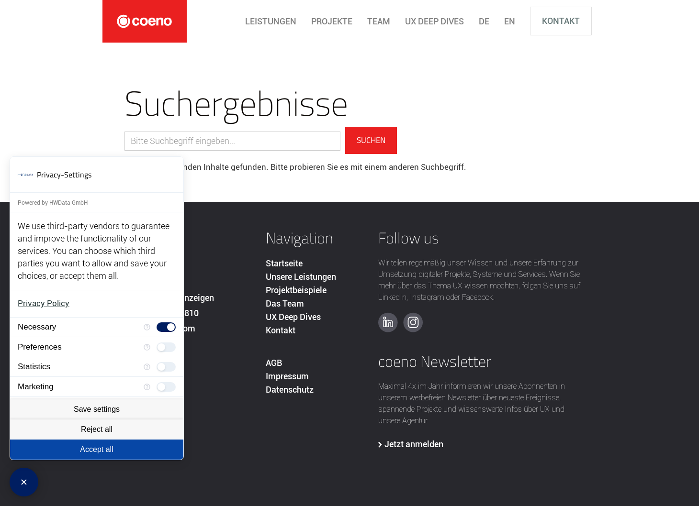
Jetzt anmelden (413, 444)
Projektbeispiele (296, 290)
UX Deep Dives (293, 317)
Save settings (97, 409)
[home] (144, 21)
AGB (274, 363)
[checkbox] (166, 327)
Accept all (96, 449)
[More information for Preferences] (147, 347)
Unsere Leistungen (301, 277)
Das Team (285, 303)
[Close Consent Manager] (24, 482)
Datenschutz (290, 390)
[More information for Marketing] (147, 387)
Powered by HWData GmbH (53, 202)
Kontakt (561, 21)
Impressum (287, 376)
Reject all (97, 429)
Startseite (284, 263)
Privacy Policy (43, 303)
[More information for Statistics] (147, 367)
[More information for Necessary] (147, 327)
